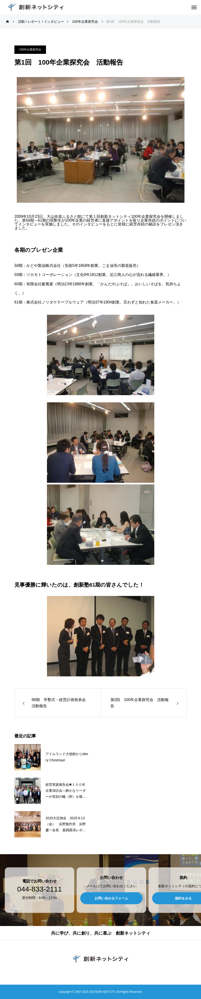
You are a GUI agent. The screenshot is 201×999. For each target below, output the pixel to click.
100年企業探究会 (30, 49)
